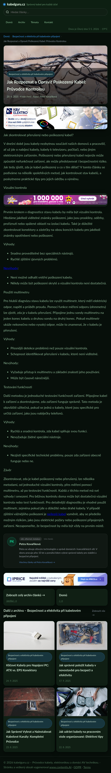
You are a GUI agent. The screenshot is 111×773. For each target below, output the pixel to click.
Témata (35, 22)
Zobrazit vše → (98, 612)
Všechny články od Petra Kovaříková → (37, 562)
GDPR (77, 767)
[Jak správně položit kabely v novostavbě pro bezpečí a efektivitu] (82, 653)
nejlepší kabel (56, 514)
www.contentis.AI (60, 767)
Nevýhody (11, 268)
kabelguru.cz (16, 4)
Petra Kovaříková (29, 544)
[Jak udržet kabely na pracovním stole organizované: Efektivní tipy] (82, 720)
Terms (87, 767)
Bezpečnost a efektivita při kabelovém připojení (36, 36)
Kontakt (48, 22)
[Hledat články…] (57, 12)
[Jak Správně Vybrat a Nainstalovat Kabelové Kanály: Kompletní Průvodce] (29, 720)
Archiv (21, 22)
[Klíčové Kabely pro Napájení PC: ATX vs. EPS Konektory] (29, 653)
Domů (9, 22)
